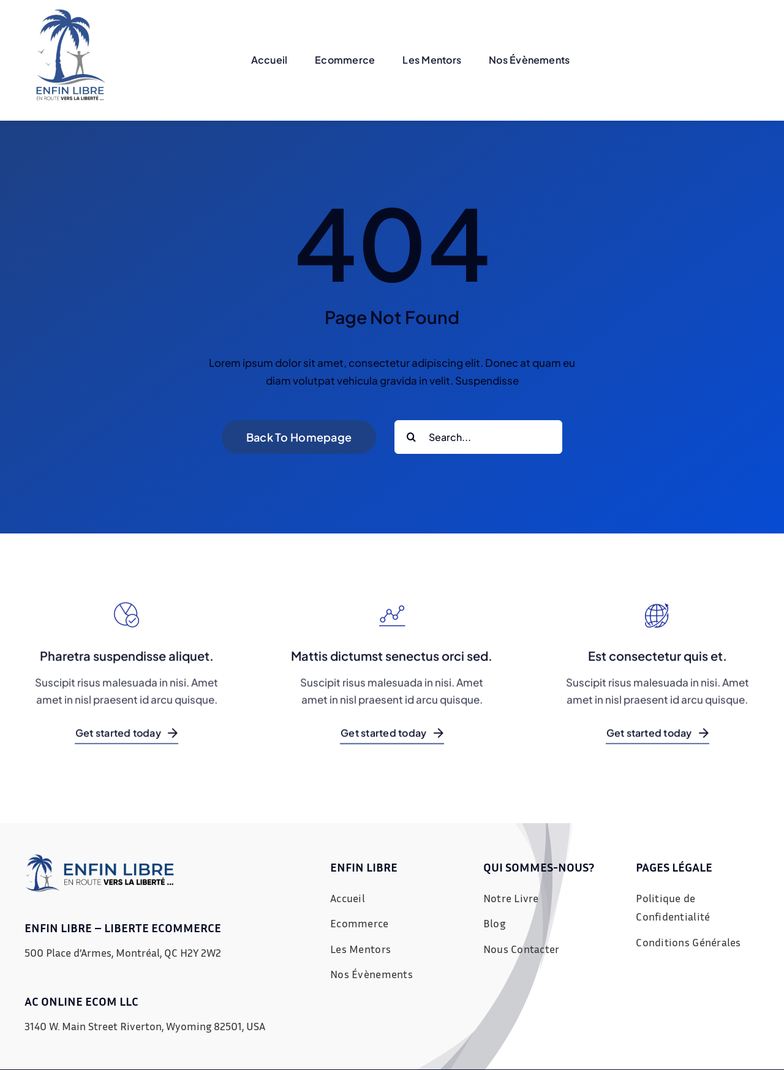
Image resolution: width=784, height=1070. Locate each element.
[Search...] (478, 437)
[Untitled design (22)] (70, 14)
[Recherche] (411, 437)
